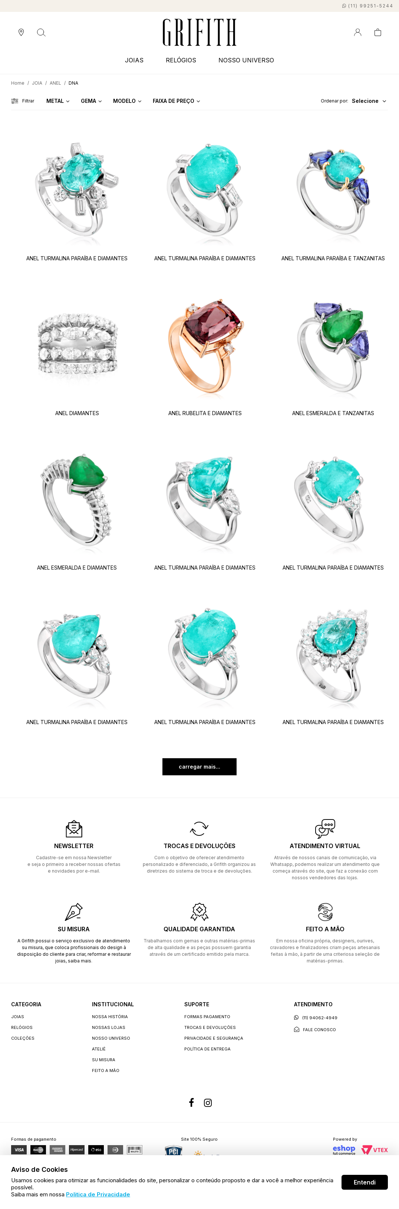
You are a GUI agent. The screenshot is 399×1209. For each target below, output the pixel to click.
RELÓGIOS (181, 60)
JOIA (37, 83)
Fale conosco (315, 1029)
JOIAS (134, 60)
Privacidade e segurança (213, 1038)
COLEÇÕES (22, 1038)
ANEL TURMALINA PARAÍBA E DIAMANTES (77, 258)
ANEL (55, 83)
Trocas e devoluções (210, 1027)
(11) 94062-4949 (315, 1017)
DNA (73, 83)
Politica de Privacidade (98, 1194)
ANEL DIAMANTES (77, 413)
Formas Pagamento (207, 1016)
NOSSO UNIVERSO (246, 60)
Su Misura (103, 1059)
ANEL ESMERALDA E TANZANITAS (333, 413)
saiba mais (79, 961)
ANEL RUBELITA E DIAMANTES (205, 413)
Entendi (365, 1182)
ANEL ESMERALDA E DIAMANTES (77, 567)
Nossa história (110, 1016)
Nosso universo (111, 1038)
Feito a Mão (105, 1070)
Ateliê (99, 1049)
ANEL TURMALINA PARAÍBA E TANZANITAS (333, 258)
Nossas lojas (108, 1027)
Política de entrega (207, 1049)
